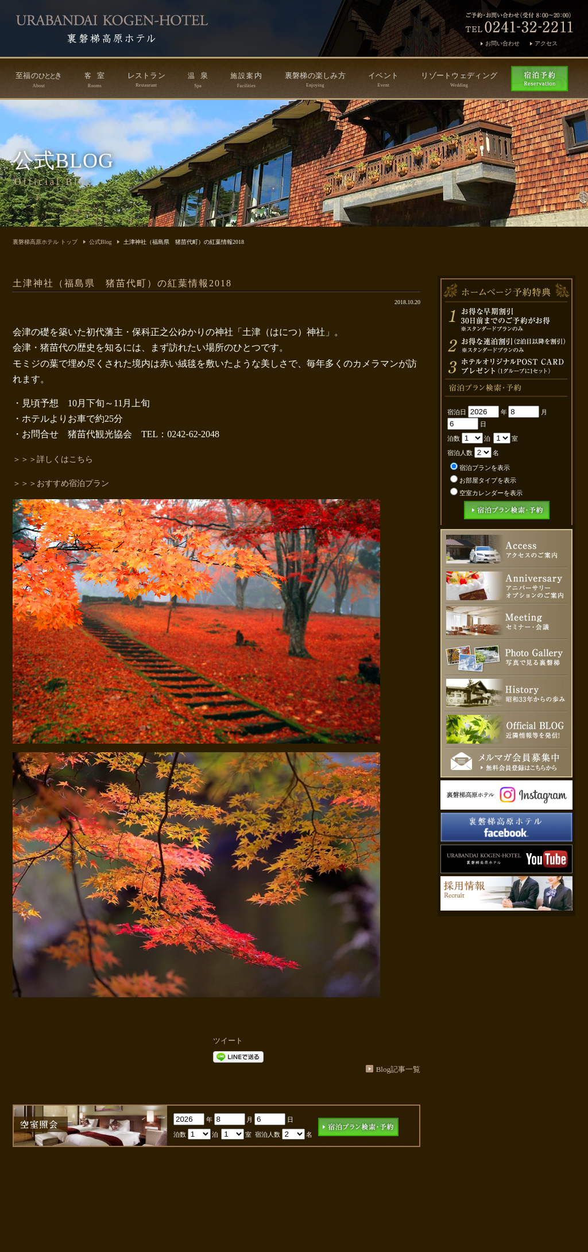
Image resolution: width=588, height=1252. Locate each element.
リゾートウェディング (459, 79)
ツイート (228, 1040)
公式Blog (100, 242)
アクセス (546, 43)
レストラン (146, 79)
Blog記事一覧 (398, 1069)
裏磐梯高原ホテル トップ (45, 242)
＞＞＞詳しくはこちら (53, 459)
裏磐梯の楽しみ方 (315, 79)
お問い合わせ (502, 43)
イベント (383, 79)
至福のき (39, 79)
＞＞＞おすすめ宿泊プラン (61, 483)
